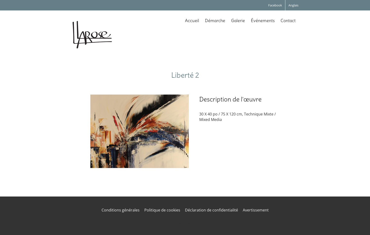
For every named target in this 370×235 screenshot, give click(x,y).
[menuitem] (293, 5)
